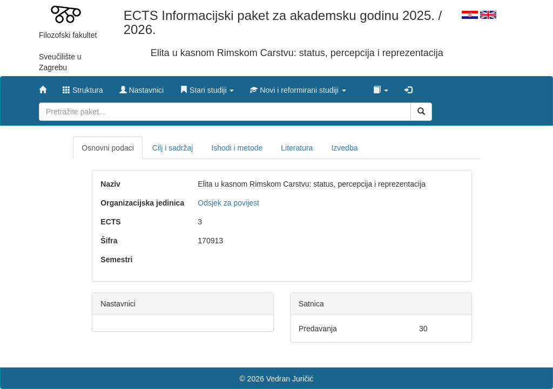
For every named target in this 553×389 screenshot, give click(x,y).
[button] (207, 87)
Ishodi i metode (236, 148)
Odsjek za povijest (228, 203)
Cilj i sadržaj (172, 148)
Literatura (297, 148)
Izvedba (344, 148)
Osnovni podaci (108, 148)
